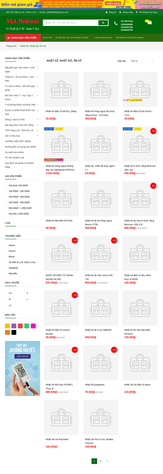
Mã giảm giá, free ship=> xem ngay (20, 69)
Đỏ (19, 326)
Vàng (6, 326)
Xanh (26, 326)
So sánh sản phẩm (14, 152)
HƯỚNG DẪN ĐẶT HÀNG (18, 141)
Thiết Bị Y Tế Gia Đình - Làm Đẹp (19, 79)
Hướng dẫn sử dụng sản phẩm (20, 146)
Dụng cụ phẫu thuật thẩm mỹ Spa (19, 112)
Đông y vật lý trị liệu (15, 119)
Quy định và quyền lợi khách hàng (19, 165)
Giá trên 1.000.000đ (18, 213)
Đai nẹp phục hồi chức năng (19, 125)
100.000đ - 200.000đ (18, 191)
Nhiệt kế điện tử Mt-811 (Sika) (61, 111)
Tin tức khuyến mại (14, 157)
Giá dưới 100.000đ (18, 185)
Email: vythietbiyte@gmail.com (54, 12)
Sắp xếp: (121, 61)
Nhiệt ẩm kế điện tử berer (137, 384)
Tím (13, 326)
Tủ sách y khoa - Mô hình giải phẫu (20, 88)
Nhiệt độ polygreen (94, 384)
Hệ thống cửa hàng (148, 12)
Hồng (32, 326)
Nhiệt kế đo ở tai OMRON (98, 330)
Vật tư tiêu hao (12, 136)
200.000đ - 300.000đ (18, 196)
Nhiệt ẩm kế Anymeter (57, 439)
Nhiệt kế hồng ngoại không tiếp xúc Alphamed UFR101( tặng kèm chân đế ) (60, 170)
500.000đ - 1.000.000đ (19, 208)
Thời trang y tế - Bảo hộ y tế (19, 130)
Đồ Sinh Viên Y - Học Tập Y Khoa (19, 97)
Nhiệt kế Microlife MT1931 (59, 220)
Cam (6, 332)
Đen (13, 332)
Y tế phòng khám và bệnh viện (20, 104)
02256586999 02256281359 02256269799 (127, 27)
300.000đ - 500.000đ (18, 202)
